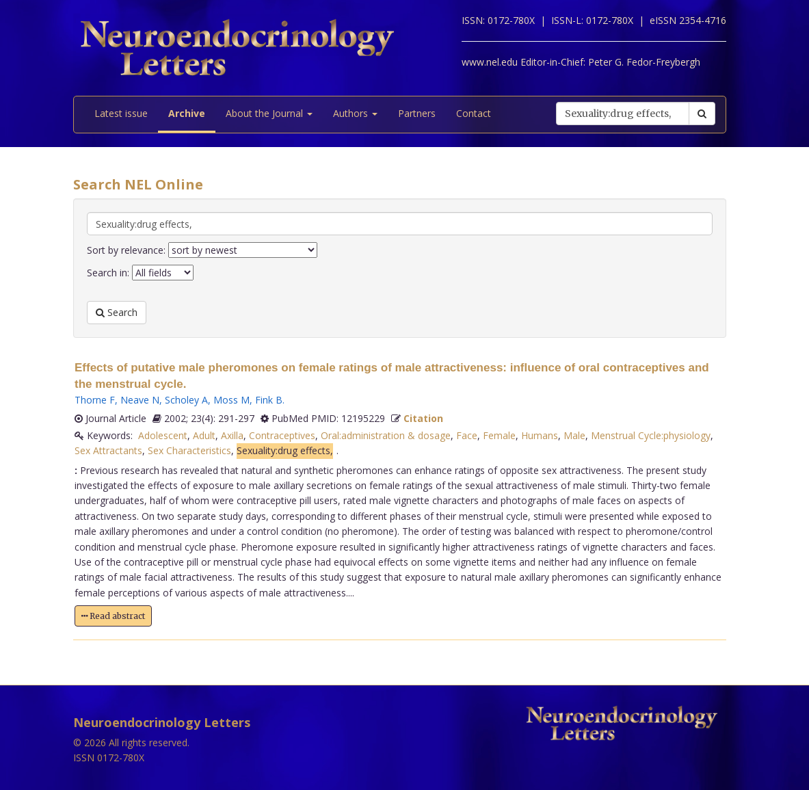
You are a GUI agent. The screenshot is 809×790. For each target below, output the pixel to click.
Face (466, 435)
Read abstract (113, 616)
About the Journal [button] (269, 113)
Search (116, 312)
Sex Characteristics (189, 450)
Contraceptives (282, 435)
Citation (423, 418)
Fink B (268, 399)
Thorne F (95, 399)
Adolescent (162, 435)
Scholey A (186, 399)
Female (499, 435)
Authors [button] (355, 113)
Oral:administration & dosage (386, 435)
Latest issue (121, 113)
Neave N (139, 399)
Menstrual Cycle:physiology (651, 435)
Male (574, 435)
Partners (417, 113)
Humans (539, 435)
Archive (186, 113)
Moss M (231, 399)
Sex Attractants (108, 450)
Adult (204, 435)
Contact (473, 113)
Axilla (232, 435)
